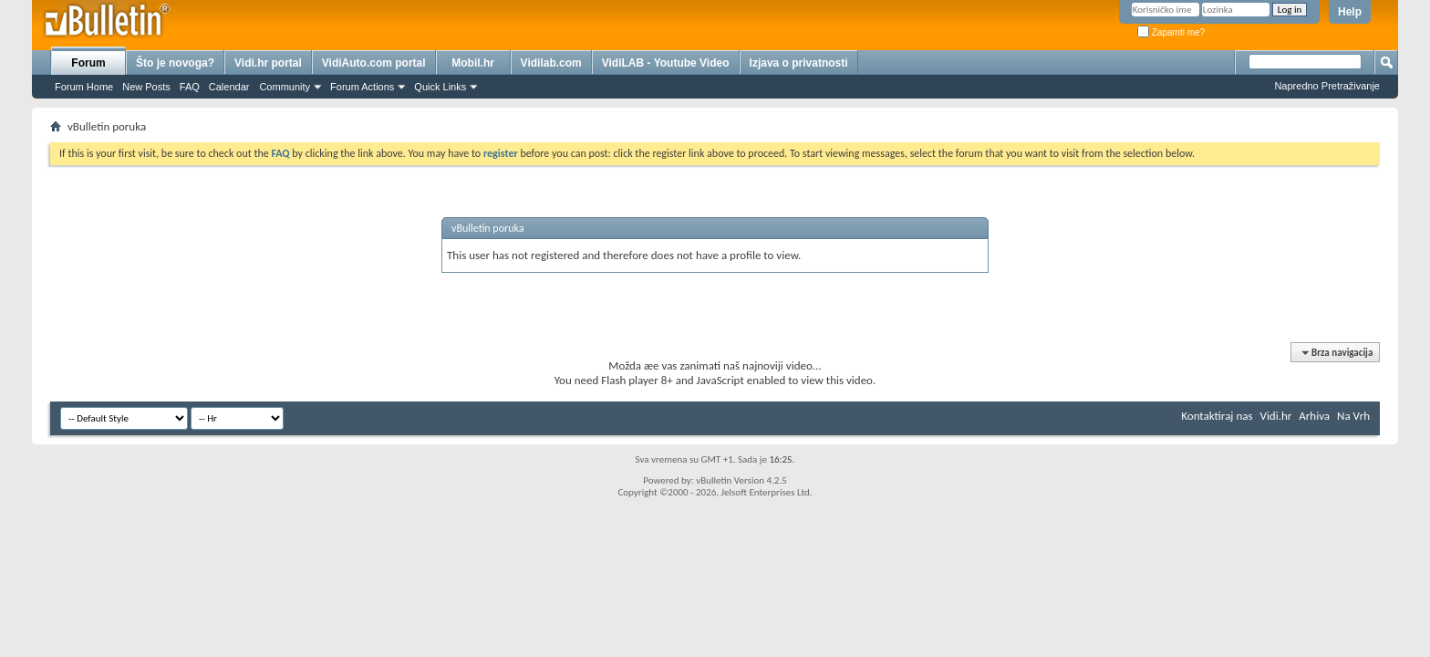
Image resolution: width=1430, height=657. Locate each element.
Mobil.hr (472, 63)
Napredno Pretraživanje (1327, 85)
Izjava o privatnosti (799, 63)
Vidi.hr (1276, 415)
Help (1350, 11)
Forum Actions (362, 86)
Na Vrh (1353, 415)
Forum (88, 63)
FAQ (190, 86)
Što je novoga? (175, 63)
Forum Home (84, 86)
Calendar (229, 86)
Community (284, 86)
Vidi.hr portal (268, 63)
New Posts (146, 86)
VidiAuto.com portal (374, 63)
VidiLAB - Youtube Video (666, 63)
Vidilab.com (551, 63)
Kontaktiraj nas (1216, 415)
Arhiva (1314, 415)
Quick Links (440, 86)
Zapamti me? (1171, 32)
